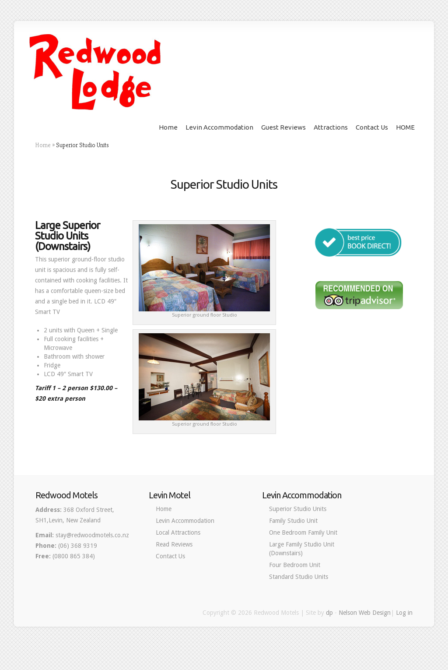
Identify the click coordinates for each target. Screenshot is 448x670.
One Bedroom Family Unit (303, 532)
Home (168, 127)
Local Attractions (178, 532)
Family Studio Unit (293, 520)
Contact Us (372, 127)
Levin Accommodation (219, 127)
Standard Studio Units (298, 576)
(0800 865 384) (73, 556)
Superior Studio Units (297, 508)
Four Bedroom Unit (294, 564)
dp (329, 612)
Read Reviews (174, 544)
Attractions (331, 127)
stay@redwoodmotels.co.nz (92, 535)
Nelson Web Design (365, 612)
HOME (405, 127)
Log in (404, 612)
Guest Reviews (283, 127)
